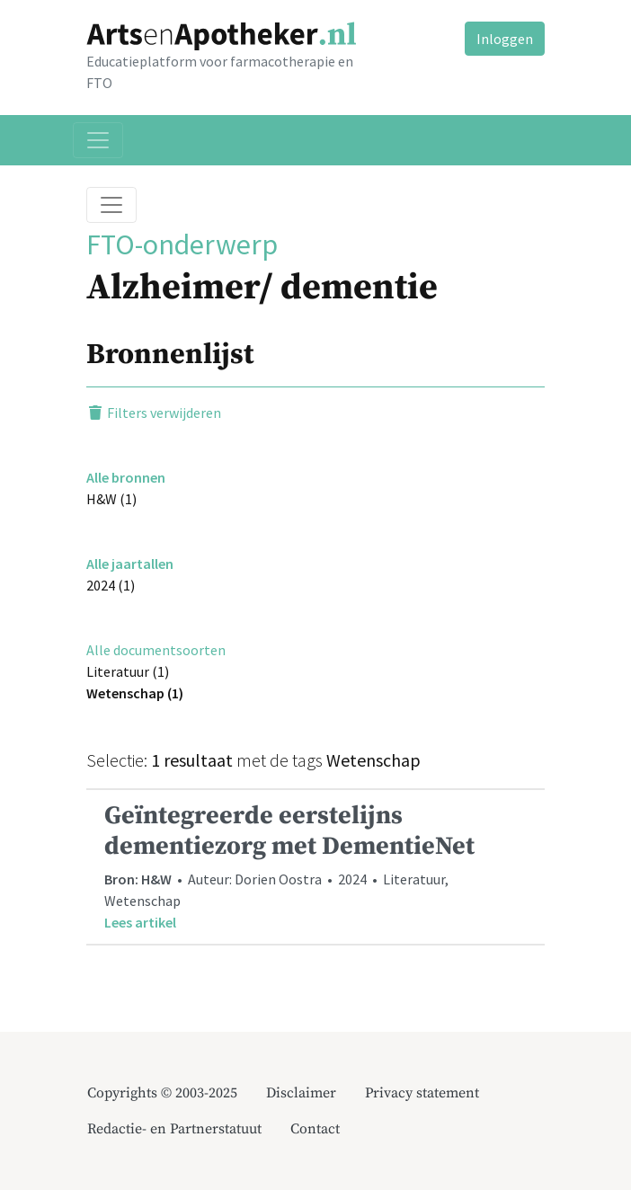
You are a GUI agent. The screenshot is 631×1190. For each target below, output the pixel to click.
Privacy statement (422, 1093)
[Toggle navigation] (98, 140)
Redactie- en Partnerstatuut (174, 1129)
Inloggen (504, 39)
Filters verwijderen (153, 413)
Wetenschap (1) (134, 693)
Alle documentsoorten (156, 650)
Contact (315, 1129)
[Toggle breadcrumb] (111, 205)
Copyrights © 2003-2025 (162, 1093)
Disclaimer (301, 1093)
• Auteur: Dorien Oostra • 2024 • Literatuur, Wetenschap (315, 866)
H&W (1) (111, 499)
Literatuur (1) (127, 671)
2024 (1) (110, 585)
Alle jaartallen (129, 564)
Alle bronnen (125, 477)
